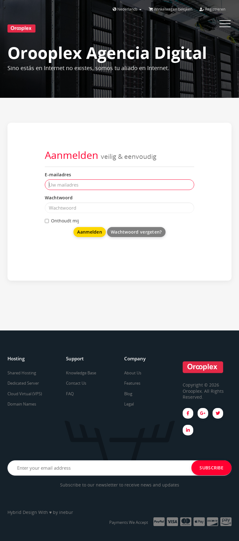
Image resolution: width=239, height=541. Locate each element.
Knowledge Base (81, 373)
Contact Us (76, 383)
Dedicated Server (23, 383)
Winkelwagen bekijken (170, 9)
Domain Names (21, 404)
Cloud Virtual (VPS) (24, 393)
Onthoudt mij (62, 221)
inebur (66, 512)
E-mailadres (58, 175)
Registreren (212, 9)
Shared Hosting (21, 373)
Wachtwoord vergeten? (136, 232)
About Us (132, 373)
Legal (129, 404)
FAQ (70, 393)
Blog (128, 393)
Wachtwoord (59, 198)
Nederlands (127, 9)
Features (132, 383)
